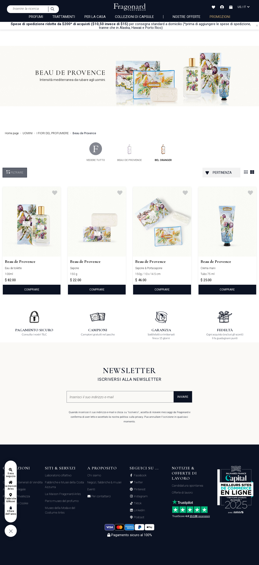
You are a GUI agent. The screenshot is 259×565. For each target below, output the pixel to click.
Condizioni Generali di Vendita (23, 482)
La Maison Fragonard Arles (63, 494)
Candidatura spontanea (187, 485)
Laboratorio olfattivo (58, 475)
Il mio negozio (10, 475)
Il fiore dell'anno (10, 512)
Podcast (138, 517)
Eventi (91, 489)
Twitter (138, 482)
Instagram (140, 496)
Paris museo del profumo (62, 501)
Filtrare (14, 172)
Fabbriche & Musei (10, 500)
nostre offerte (186, 16)
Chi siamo (94, 475)
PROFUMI (36, 16)
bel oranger (163, 152)
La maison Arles (10, 487)
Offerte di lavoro (182, 492)
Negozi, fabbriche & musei (104, 482)
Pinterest (139, 489)
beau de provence (129, 152)
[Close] (257, 25)
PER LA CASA (95, 16)
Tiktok (137, 503)
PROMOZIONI (220, 16)
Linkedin (139, 510)
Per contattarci (101, 496)
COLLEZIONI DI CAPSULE (134, 16)
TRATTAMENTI (63, 16)
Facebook (139, 475)
